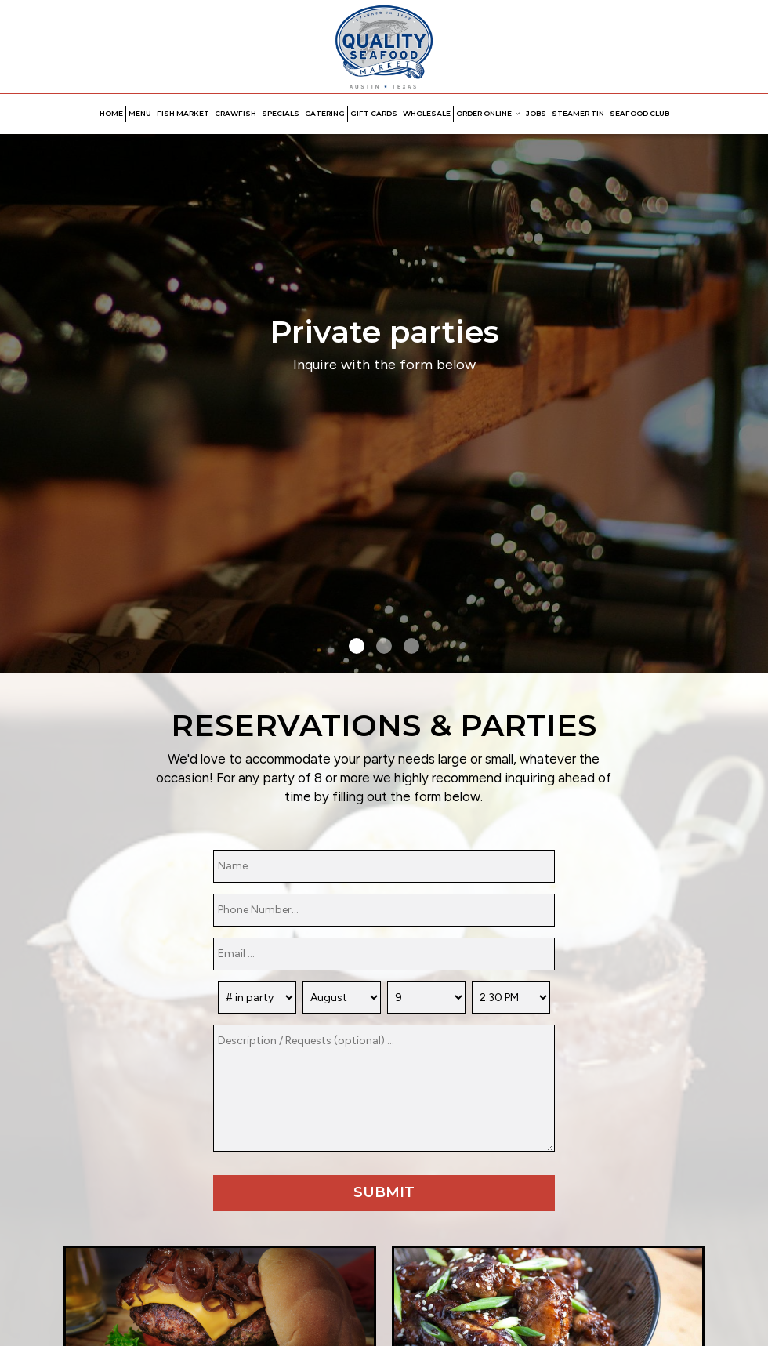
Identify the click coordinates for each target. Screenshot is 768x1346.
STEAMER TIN (578, 113)
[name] (384, 866)
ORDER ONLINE (488, 113)
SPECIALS (280, 113)
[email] (384, 954)
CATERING (325, 113)
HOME (111, 113)
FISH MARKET (183, 113)
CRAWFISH (235, 113)
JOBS (536, 113)
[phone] (384, 910)
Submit (384, 1192)
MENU (140, 113)
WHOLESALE (427, 113)
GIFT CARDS (373, 113)
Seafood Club (639, 113)
